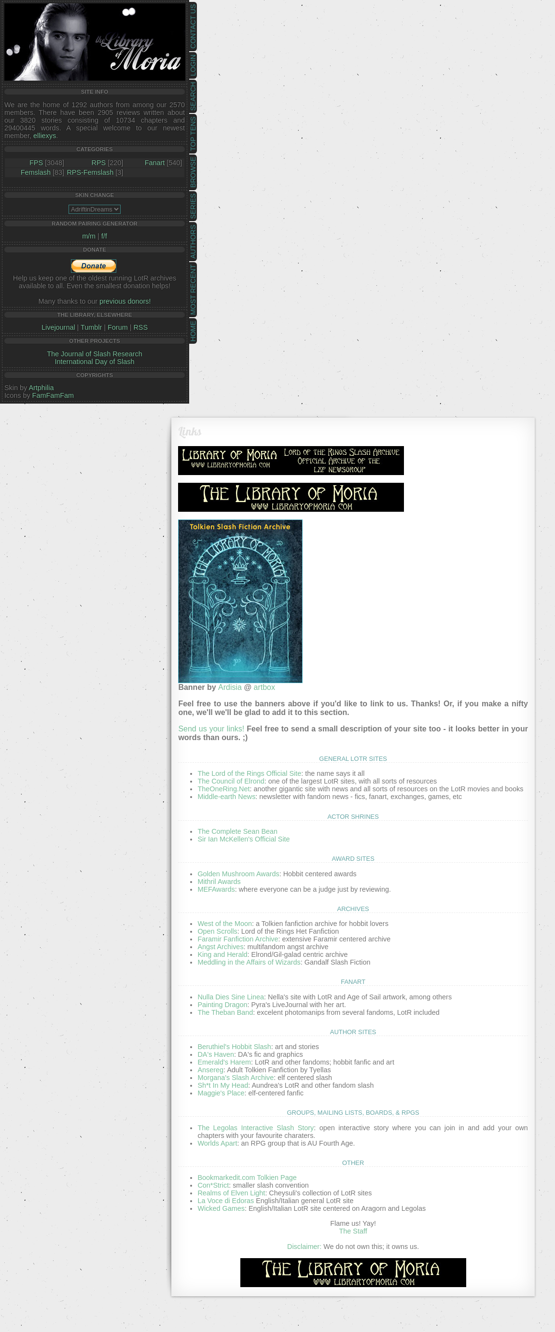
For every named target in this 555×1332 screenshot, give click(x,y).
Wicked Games (221, 1208)
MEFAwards (216, 889)
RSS (140, 327)
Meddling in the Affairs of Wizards (248, 962)
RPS (99, 163)
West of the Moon (224, 923)
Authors (193, 241)
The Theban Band (225, 1012)
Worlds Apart (217, 1143)
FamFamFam (53, 395)
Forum (118, 327)
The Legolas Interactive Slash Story (255, 1128)
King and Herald (222, 954)
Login (193, 65)
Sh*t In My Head (222, 1085)
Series (193, 206)
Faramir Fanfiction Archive (237, 939)
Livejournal (58, 327)
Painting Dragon (222, 1005)
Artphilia (41, 388)
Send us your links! (211, 729)
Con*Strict (213, 1185)
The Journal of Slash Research (94, 354)
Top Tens (193, 134)
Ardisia (230, 687)
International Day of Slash (95, 361)
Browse (193, 172)
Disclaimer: (304, 1246)
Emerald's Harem (224, 1062)
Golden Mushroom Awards (238, 874)
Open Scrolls (217, 931)
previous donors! (125, 301)
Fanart (155, 163)
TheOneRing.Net (223, 789)
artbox (264, 687)
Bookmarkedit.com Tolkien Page (246, 1177)
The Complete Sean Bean (237, 831)
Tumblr (91, 327)
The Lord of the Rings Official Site (249, 773)
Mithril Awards (218, 881)
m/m (89, 236)
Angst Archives (220, 947)
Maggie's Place (220, 1093)
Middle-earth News (226, 796)
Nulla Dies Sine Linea (230, 997)
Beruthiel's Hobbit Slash (234, 1047)
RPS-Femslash (90, 172)
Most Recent (193, 290)
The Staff (353, 1231)
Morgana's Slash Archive (235, 1077)
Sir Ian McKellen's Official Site (243, 839)
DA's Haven (215, 1054)
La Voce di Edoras (225, 1201)
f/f (104, 236)
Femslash (36, 172)
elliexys (44, 136)
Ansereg (210, 1070)
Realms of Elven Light (231, 1193)
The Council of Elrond (230, 781)
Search (193, 96)
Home (193, 331)
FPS (36, 163)
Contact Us (193, 26)
